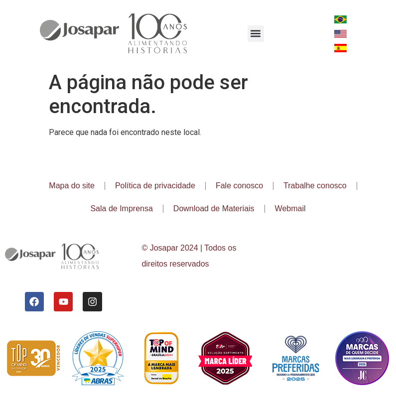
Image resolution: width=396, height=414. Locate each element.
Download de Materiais (214, 208)
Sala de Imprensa (121, 208)
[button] (256, 33)
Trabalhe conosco (315, 185)
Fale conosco (239, 185)
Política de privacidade (155, 185)
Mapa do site (72, 185)
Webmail (290, 208)
